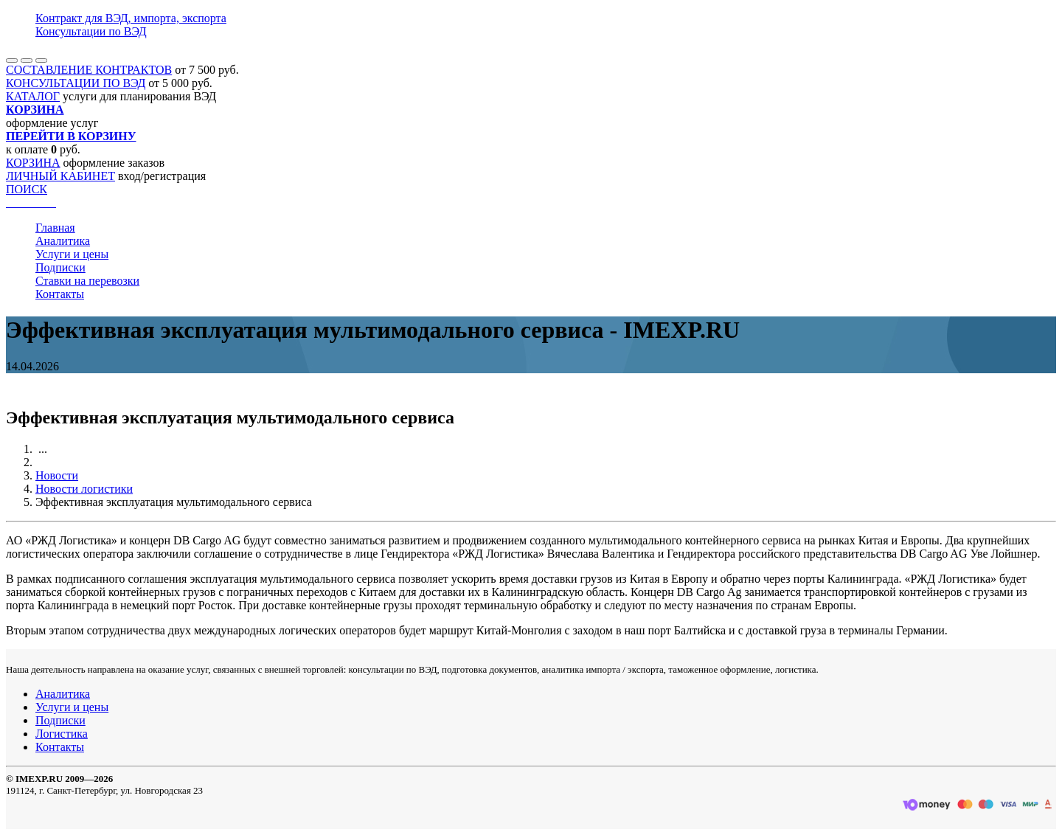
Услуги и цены (71, 254)
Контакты (59, 294)
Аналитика (62, 241)
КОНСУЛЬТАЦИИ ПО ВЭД (75, 83)
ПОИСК (26, 189)
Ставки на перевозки (87, 280)
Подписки (60, 267)
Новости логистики (84, 488)
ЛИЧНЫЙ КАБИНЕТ (60, 176)
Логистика (61, 733)
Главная (55, 227)
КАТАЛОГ (33, 96)
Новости (56, 475)
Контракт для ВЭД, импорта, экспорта (130, 18)
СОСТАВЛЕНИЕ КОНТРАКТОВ (89, 69)
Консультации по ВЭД (91, 31)
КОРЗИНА (33, 162)
